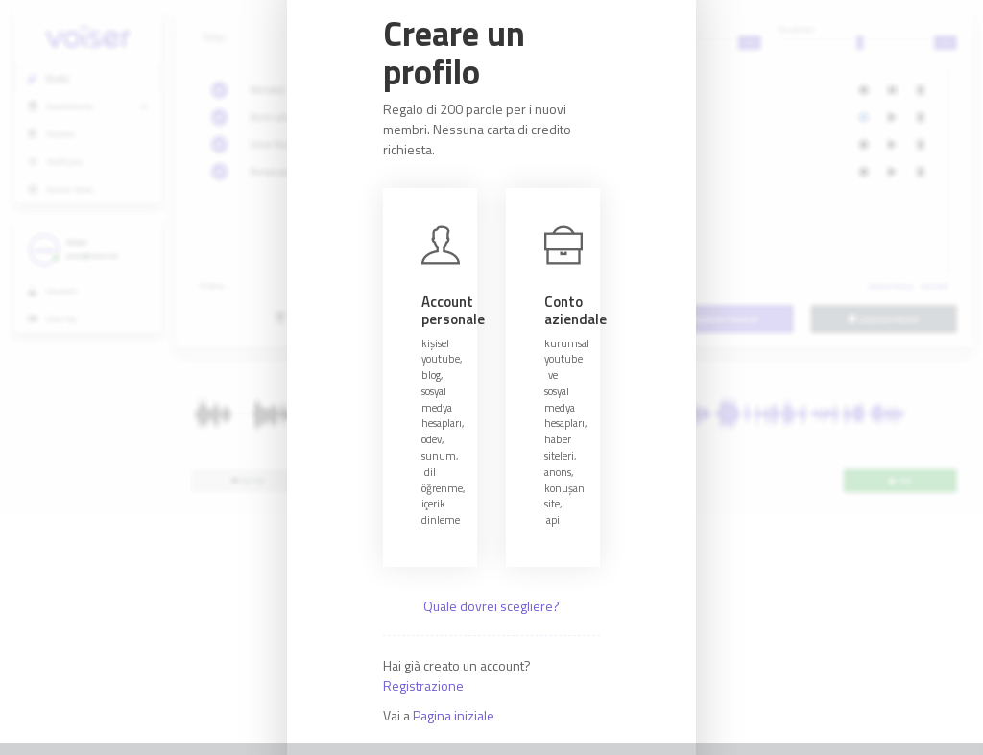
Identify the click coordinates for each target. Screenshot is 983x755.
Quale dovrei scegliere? (491, 606)
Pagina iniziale (453, 715)
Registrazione (423, 685)
